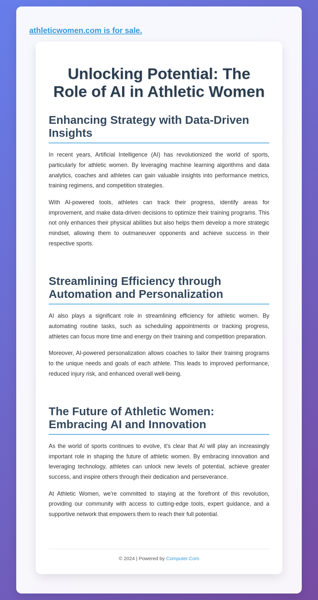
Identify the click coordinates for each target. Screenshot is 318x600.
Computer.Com (182, 558)
